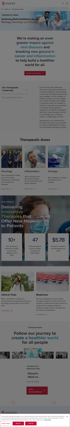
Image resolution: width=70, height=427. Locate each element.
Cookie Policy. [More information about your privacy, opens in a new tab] (47, 420)
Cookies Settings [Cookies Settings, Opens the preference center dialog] (5, 424)
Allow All (31, 424)
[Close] (67, 417)
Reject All (18, 424)
